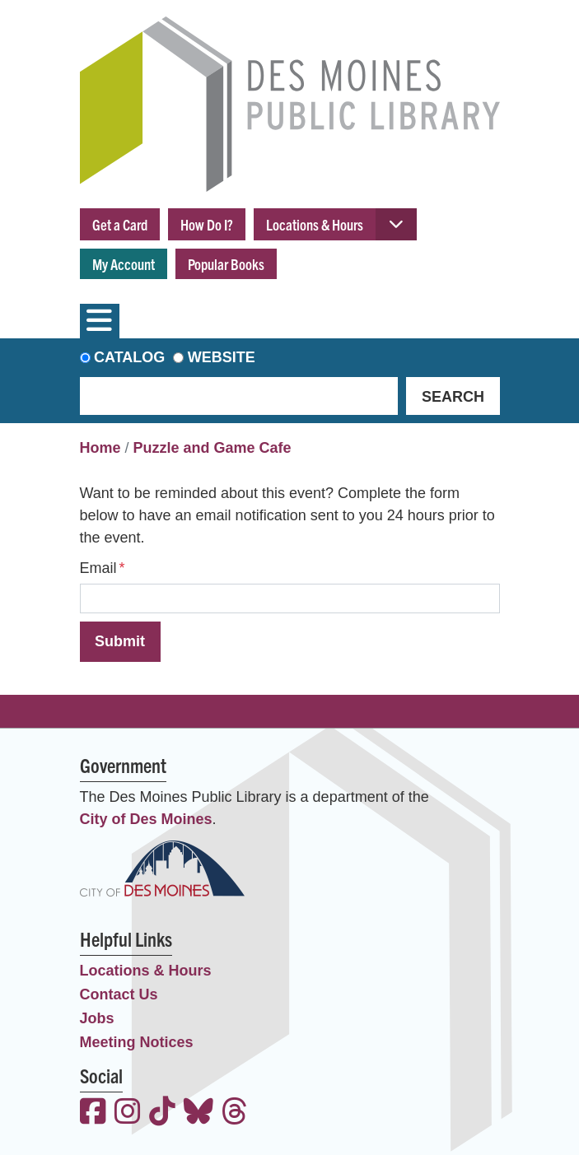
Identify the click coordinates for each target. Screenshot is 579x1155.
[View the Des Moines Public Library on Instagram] (127, 1113)
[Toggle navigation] (99, 321)
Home (100, 448)
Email (98, 568)
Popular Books (226, 263)
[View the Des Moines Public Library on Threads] (235, 1113)
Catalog (129, 357)
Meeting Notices (137, 1042)
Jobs (97, 1018)
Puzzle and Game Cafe (212, 448)
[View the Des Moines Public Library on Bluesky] (198, 1113)
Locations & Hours (314, 224)
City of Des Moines (146, 819)
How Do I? (206, 224)
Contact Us (119, 994)
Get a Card (119, 224)
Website (221, 357)
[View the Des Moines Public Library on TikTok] (162, 1113)
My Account (123, 263)
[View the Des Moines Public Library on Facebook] (93, 1113)
